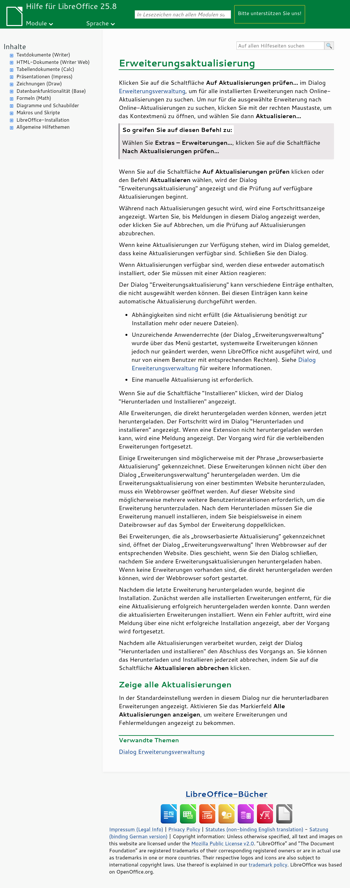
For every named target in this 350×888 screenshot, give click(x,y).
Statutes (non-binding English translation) (254, 829)
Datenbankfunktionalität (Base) (51, 91)
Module (36, 23)
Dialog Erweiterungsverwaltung (162, 751)
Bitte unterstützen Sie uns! (270, 13)
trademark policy (268, 864)
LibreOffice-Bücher (226, 793)
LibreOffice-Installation (42, 120)
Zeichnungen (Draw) (39, 83)
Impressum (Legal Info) (136, 829)
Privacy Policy (184, 829)
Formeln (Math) (33, 98)
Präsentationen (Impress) (44, 76)
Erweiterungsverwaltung (152, 91)
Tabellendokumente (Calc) (45, 69)
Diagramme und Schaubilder (47, 105)
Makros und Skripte (38, 112)
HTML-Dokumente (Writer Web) (53, 62)
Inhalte (14, 46)
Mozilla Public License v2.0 (222, 843)
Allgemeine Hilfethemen (43, 127)
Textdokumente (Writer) (43, 54)
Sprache (97, 23)
